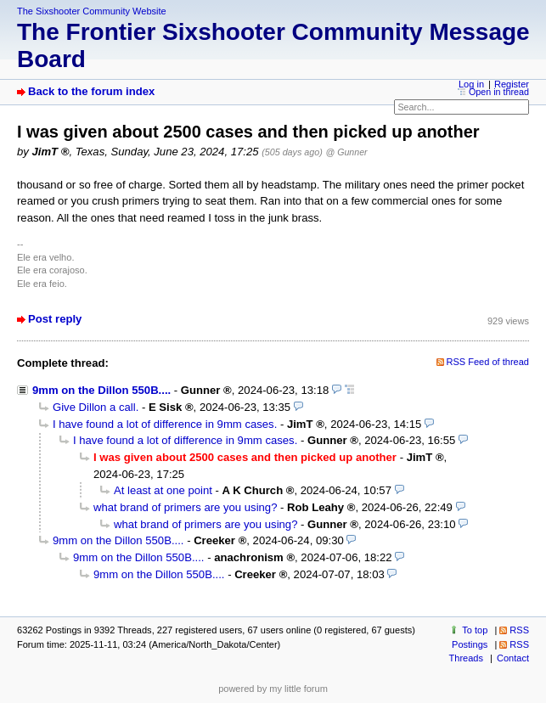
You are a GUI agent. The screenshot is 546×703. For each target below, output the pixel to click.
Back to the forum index (91, 91)
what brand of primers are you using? (185, 507)
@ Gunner (347, 152)
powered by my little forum (273, 688)
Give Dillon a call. (95, 407)
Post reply (55, 318)
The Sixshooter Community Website (91, 11)
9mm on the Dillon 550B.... (101, 390)
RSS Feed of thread (488, 362)
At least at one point (163, 490)
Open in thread (499, 92)
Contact (513, 658)
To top (474, 630)
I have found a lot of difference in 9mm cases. (165, 424)
